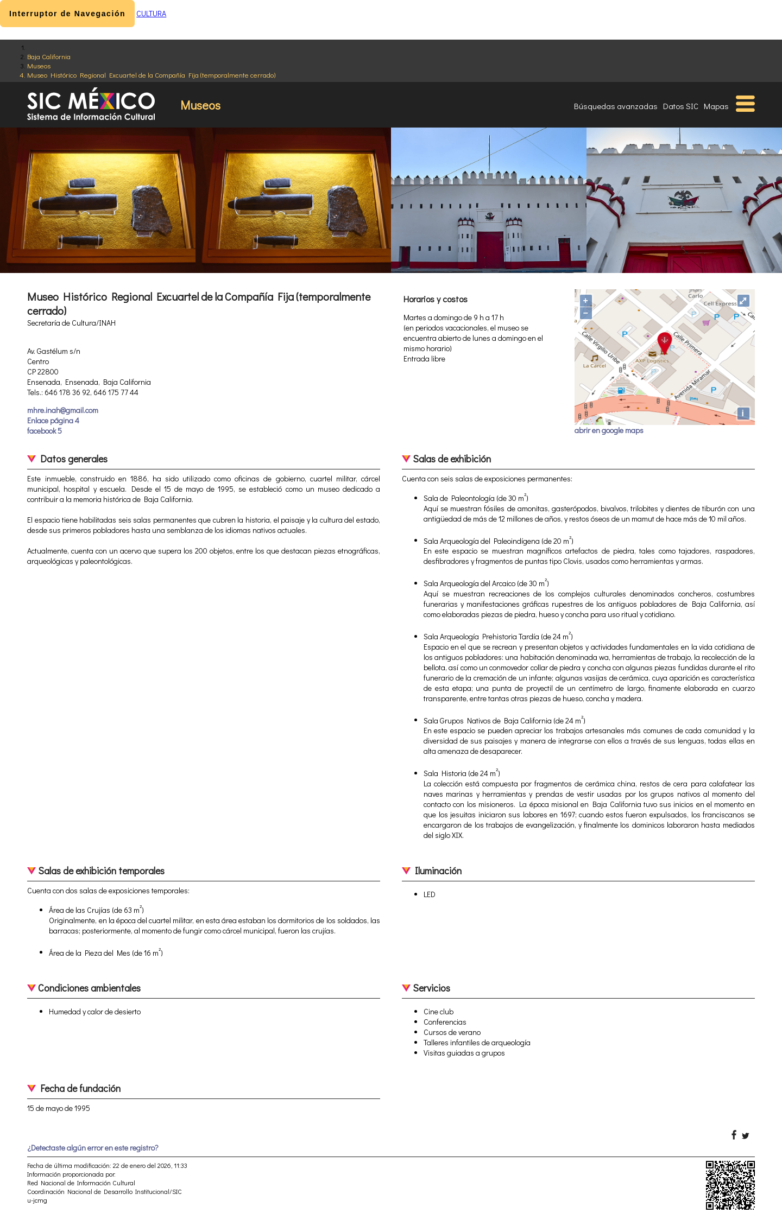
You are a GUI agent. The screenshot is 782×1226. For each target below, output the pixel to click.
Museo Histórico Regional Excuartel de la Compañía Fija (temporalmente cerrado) (151, 74)
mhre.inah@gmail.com (62, 410)
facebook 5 (44, 430)
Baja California (49, 56)
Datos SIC (680, 105)
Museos (39, 65)
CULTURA (151, 13)
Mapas (716, 105)
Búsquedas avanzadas (616, 105)
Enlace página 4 (53, 420)
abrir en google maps (609, 430)
